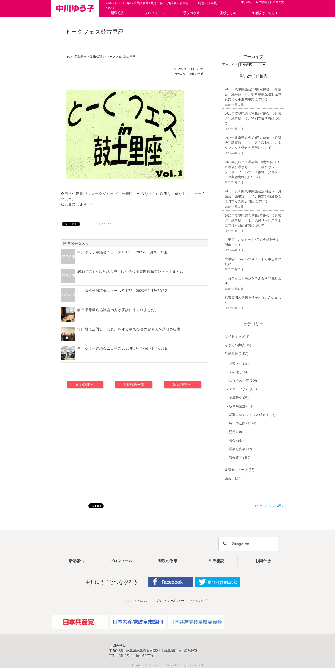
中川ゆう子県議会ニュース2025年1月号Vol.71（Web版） (124, 348)
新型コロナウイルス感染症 (249, 415)
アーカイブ (230, 64)
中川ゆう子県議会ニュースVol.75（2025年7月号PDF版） (124, 252)
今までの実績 (235, 345)
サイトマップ (235, 336)
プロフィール (154, 13)
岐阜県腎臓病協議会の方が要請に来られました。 (117, 310)
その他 (234, 372)
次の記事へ (182, 384)
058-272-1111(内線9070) (136, 656)
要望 (232, 432)
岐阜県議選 (237, 406)
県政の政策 (191, 13)
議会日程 (231, 478)
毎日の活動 (96, 56)
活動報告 (117, 13)
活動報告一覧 (134, 384)
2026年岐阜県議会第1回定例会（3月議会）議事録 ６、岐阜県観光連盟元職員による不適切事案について (253, 94)
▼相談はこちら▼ (265, 13)
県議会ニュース (236, 470)
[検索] (247, 544)
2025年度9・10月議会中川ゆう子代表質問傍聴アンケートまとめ (130, 271)
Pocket (105, 224)
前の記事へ (85, 384)
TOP (69, 56)
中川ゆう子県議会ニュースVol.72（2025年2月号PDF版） (124, 291)
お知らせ (235, 363)
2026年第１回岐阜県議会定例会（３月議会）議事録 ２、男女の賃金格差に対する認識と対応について (253, 196)
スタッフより (239, 389)
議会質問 (235, 457)
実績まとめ (228, 13)
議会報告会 (237, 449)
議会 (232, 440)
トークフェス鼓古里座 (121, 56)
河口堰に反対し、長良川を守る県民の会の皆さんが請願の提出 (129, 329)
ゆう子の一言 (239, 380)
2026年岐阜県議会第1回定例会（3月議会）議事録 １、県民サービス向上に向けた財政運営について (253, 220)
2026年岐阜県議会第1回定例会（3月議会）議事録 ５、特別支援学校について (253, 118)
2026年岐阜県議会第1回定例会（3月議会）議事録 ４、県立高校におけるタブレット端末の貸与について (253, 143)
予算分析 (235, 398)
